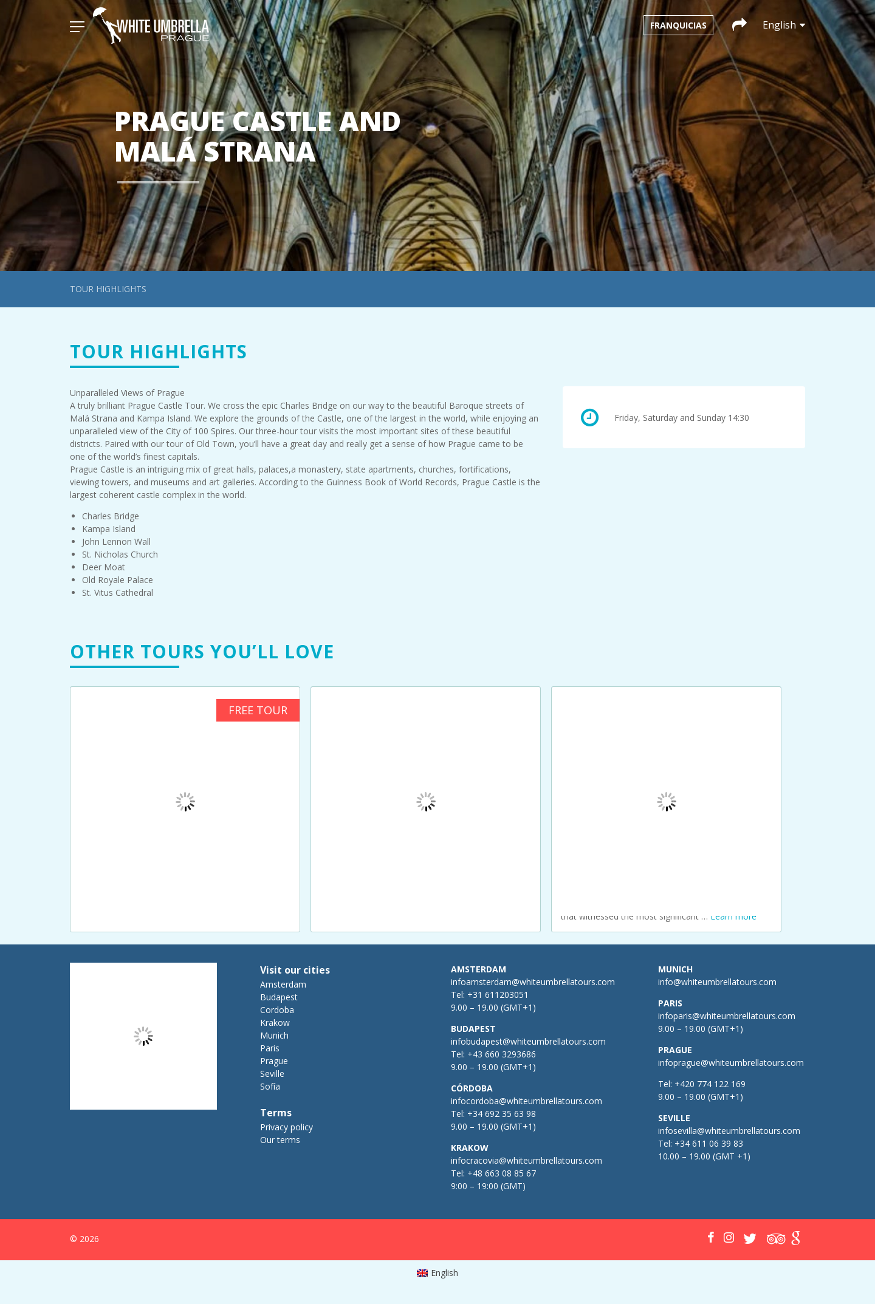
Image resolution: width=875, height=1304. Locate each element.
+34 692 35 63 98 (501, 1113)
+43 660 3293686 (501, 1054)
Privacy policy (286, 1127)
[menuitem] (438, 1273)
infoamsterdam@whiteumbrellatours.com (533, 982)
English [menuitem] (444, 1272)
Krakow (275, 1022)
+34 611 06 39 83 (708, 1143)
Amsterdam (283, 984)
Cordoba (277, 1010)
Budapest (279, 997)
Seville (272, 1073)
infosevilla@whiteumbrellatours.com (729, 1130)
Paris (270, 1048)
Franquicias (678, 25)
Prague (274, 1061)
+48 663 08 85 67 (501, 1173)
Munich (274, 1035)
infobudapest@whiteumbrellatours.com (528, 1041)
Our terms (280, 1139)
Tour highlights (108, 289)
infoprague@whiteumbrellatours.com (731, 1062)
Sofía (270, 1086)
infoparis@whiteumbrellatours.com (726, 1016)
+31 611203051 (498, 994)
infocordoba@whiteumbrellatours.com (526, 1101)
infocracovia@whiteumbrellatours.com (526, 1160)
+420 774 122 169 (709, 1084)
